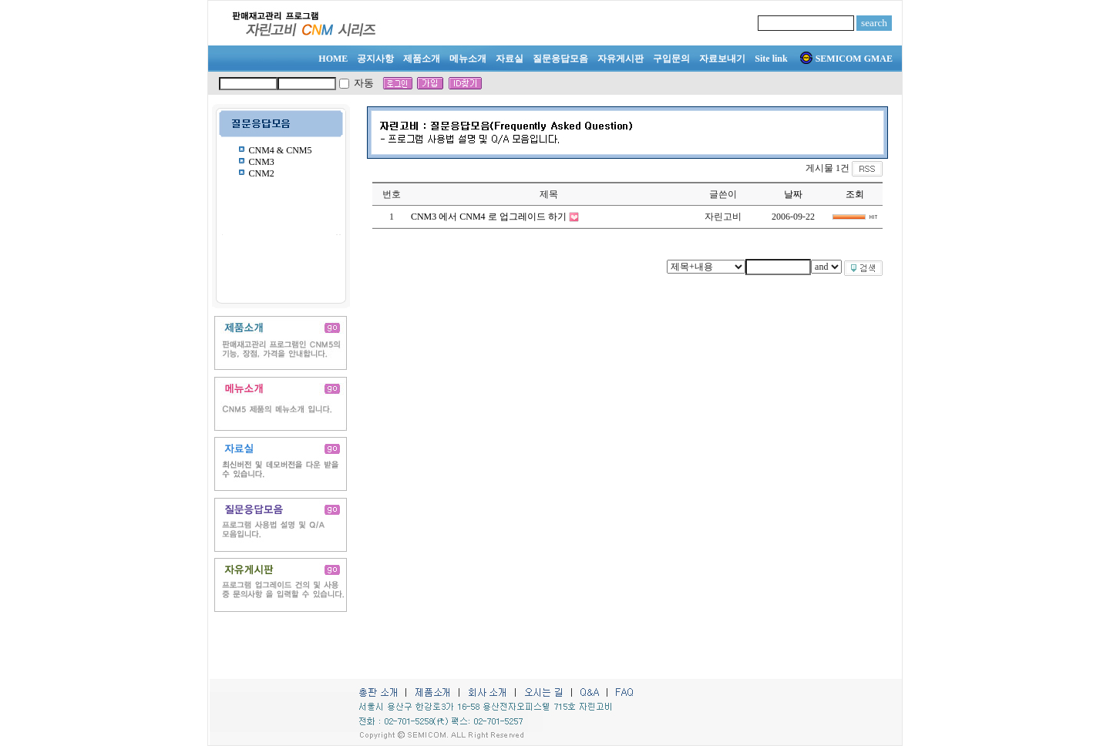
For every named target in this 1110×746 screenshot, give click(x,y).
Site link (771, 58)
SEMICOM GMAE (846, 58)
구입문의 (671, 58)
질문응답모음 (560, 58)
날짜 (793, 194)
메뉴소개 (467, 58)
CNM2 (261, 173)
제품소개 (421, 58)
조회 (855, 194)
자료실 (509, 58)
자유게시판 (620, 58)
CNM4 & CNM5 (280, 150)
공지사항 (375, 58)
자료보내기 (722, 58)
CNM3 (261, 161)
